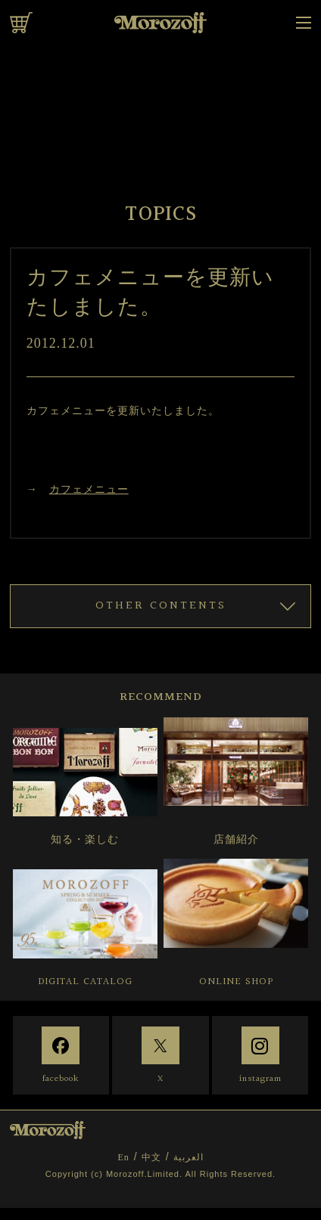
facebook (60, 1079)
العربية (188, 1157)
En (123, 1157)
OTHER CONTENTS (160, 605)
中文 (151, 1157)
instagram (260, 1079)
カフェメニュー (89, 489)
